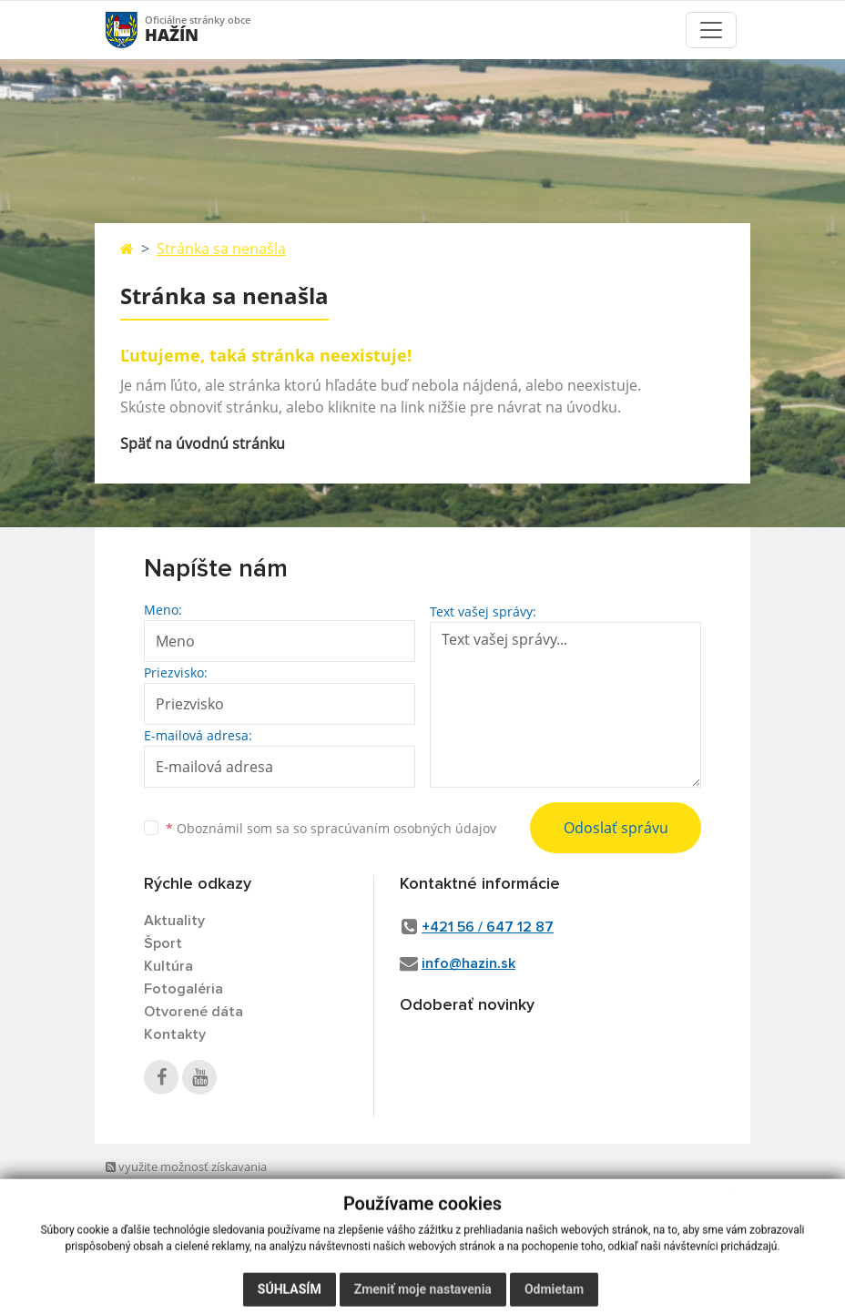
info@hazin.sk (468, 963)
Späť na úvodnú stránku (202, 443)
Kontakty (175, 1034)
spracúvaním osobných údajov (403, 828)
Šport (163, 943)
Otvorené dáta (193, 1011)
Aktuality (174, 920)
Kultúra (168, 966)
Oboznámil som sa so (331, 828)
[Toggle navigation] (711, 30)
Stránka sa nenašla (221, 249)
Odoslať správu (616, 828)
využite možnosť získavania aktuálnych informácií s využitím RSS (193, 1184)
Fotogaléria (183, 989)
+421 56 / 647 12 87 (488, 927)
